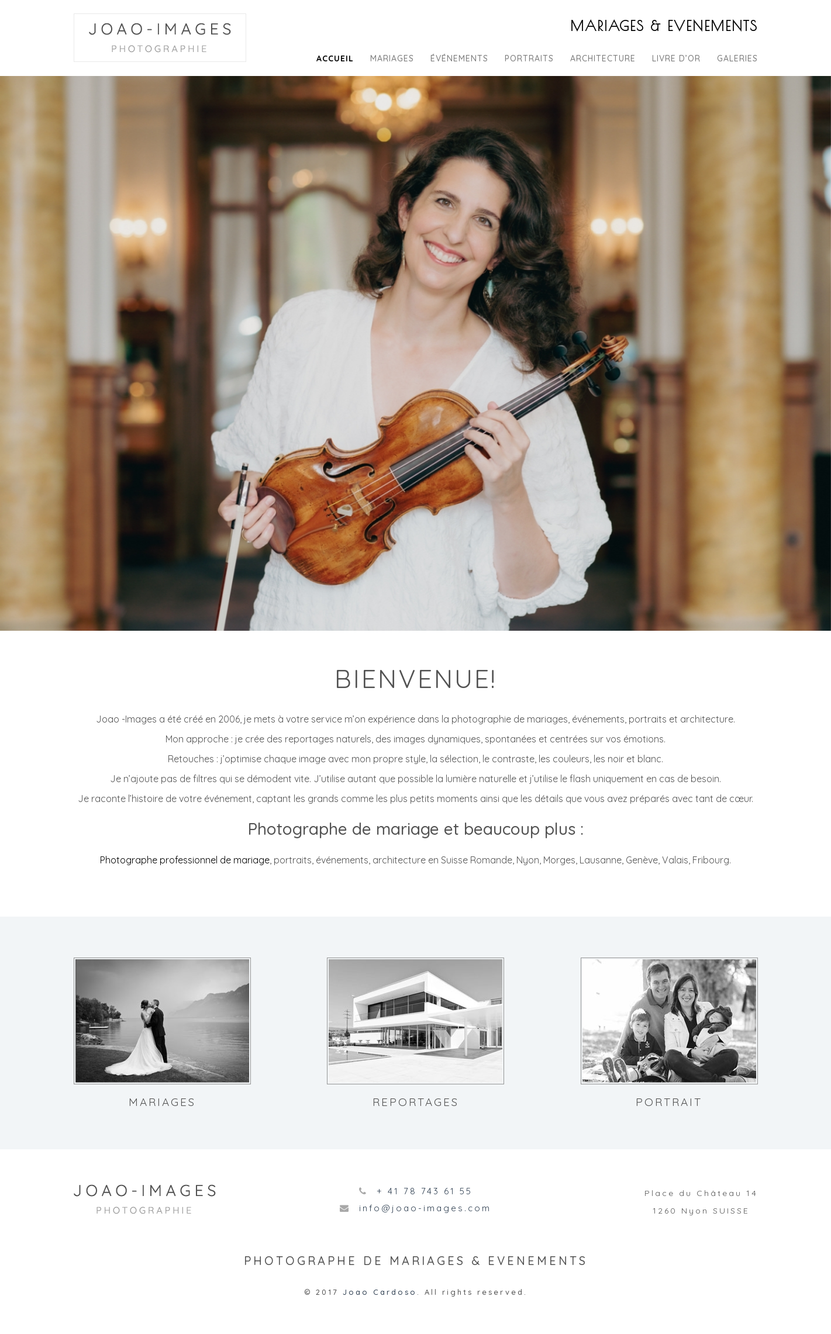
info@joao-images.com (425, 1208)
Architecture (603, 58)
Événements (459, 58)
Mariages (392, 58)
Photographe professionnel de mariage (185, 860)
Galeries (737, 58)
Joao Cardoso (380, 1292)
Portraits (529, 58)
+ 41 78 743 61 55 (425, 1191)
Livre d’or (676, 58)
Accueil (335, 58)
